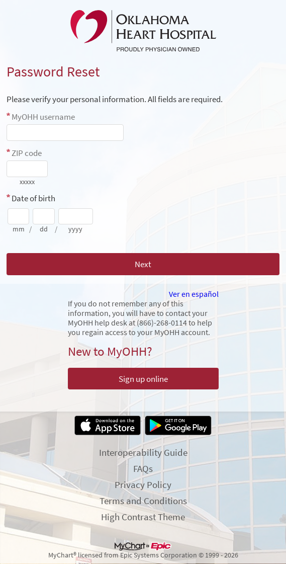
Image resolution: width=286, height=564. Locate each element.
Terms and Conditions (143, 501)
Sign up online (143, 378)
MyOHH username (43, 116)
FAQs (143, 468)
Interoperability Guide (143, 452)
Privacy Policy (143, 484)
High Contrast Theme (143, 517)
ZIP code (27, 152)
